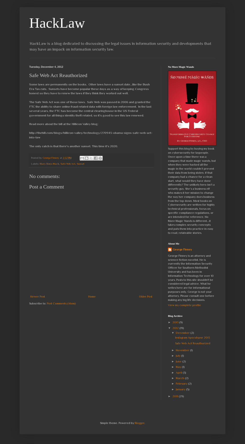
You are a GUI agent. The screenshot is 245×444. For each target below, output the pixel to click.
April (179, 372)
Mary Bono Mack (49, 163)
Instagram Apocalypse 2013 (192, 337)
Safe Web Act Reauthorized (192, 343)
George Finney (182, 249)
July (178, 355)
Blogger (139, 423)
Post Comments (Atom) (61, 303)
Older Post (145, 296)
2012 (176, 328)
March (180, 378)
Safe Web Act (68, 163)
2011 (176, 396)
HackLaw (57, 23)
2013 (176, 322)
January (181, 389)
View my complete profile (184, 305)
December (183, 332)
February (182, 383)
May (179, 367)
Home (92, 296)
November (183, 350)
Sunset (80, 163)
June (179, 361)
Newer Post (37, 296)
